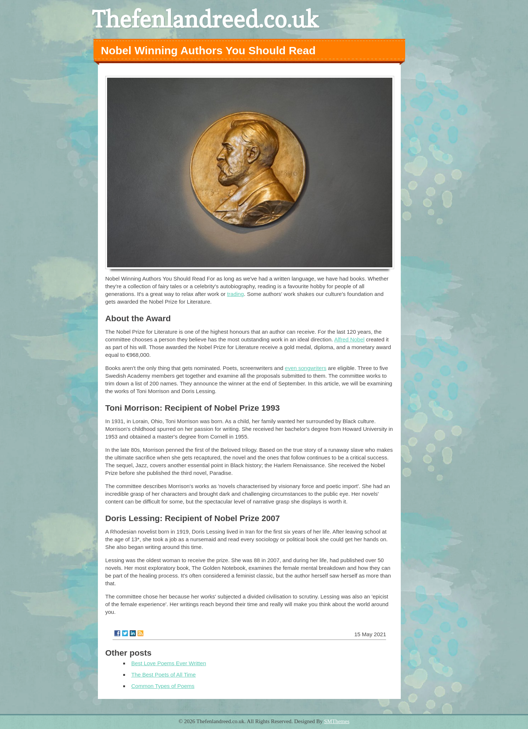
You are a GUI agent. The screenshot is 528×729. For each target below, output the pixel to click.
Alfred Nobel (349, 339)
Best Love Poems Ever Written (168, 663)
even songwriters (305, 368)
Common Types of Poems (162, 686)
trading (235, 294)
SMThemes (336, 721)
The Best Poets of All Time (163, 674)
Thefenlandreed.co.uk (205, 19)
